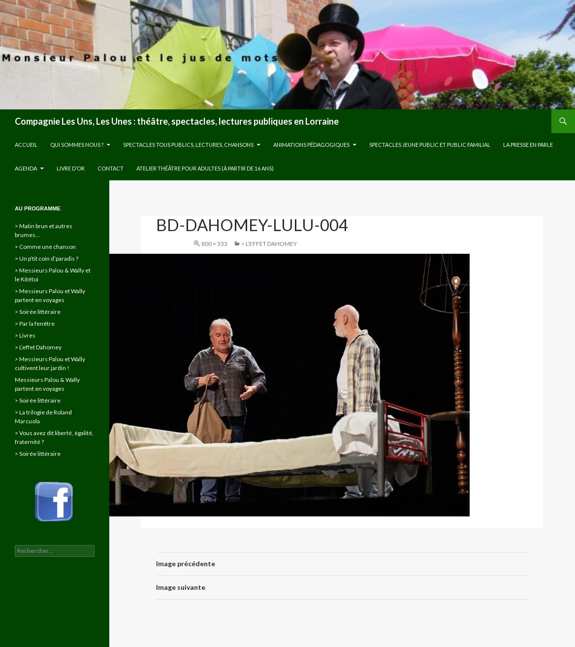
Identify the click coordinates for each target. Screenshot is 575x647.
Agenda (26, 168)
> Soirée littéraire (38, 311)
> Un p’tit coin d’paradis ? (46, 258)
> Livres (25, 335)
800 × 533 (214, 243)
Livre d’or (71, 168)
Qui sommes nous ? (76, 144)
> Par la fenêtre (35, 323)
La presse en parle (528, 144)
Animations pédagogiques (311, 144)
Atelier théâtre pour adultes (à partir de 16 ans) (205, 168)
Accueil (26, 144)
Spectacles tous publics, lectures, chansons (188, 144)
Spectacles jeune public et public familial (429, 144)
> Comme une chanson (45, 246)
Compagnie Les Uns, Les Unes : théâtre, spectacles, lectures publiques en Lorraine (177, 121)
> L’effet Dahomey (269, 243)
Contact (110, 168)
